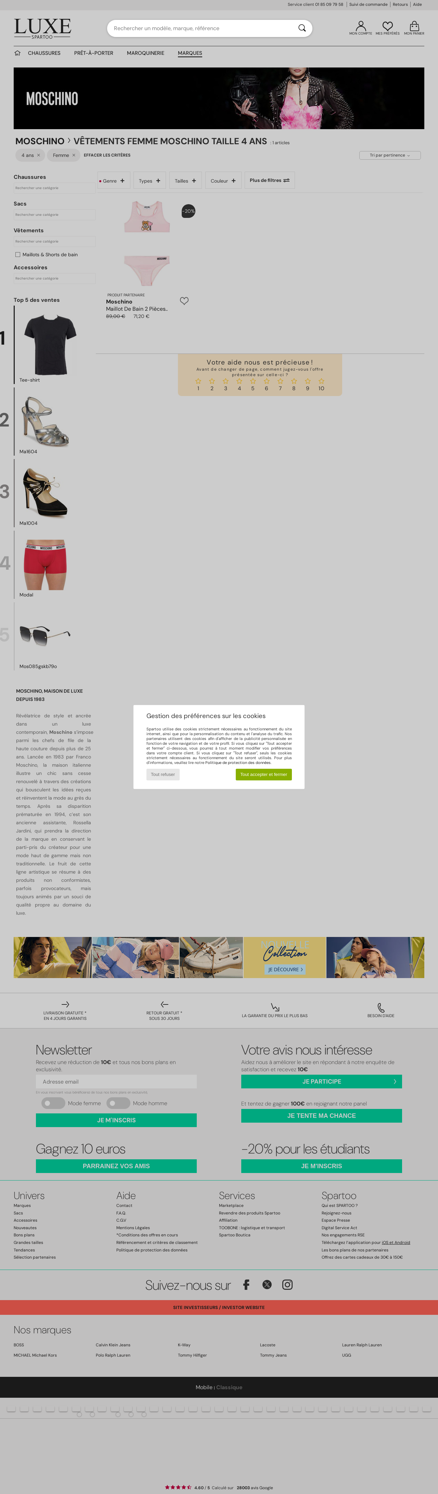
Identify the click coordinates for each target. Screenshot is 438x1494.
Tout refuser (163, 774)
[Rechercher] (302, 28)
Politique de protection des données (238, 762)
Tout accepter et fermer (263, 774)
